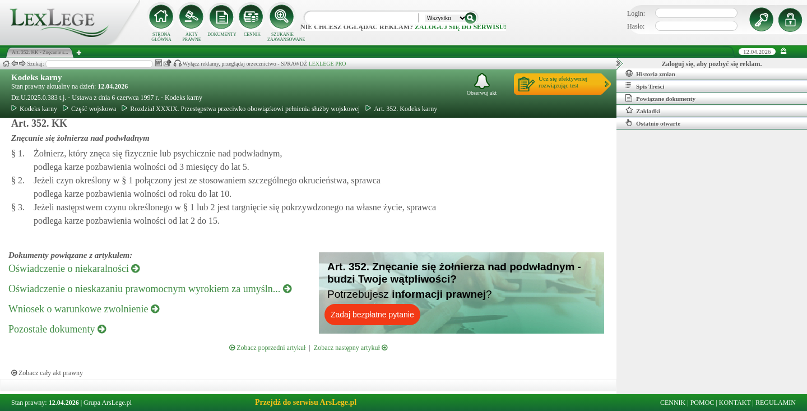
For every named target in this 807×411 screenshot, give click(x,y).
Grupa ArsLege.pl (108, 403)
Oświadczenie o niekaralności (74, 268)
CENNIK (252, 34)
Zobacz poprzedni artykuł (267, 348)
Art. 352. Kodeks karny (401, 109)
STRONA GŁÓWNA (161, 37)
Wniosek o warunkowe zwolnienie (83, 309)
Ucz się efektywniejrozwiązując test (563, 82)
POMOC (702, 403)
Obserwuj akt (482, 84)
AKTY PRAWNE (191, 37)
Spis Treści (644, 86)
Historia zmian (650, 73)
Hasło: (635, 26)
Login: (636, 13)
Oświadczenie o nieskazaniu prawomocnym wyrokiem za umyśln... (149, 288)
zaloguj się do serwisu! (460, 27)
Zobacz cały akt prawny (47, 373)
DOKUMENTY (221, 34)
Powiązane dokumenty (660, 98)
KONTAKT (735, 403)
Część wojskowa (89, 109)
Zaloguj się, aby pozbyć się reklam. (712, 64)
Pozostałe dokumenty (57, 329)
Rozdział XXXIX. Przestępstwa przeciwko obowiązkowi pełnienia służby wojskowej (241, 109)
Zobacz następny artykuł (350, 348)
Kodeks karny (36, 77)
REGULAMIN (775, 403)
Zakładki (642, 110)
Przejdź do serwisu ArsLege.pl (305, 402)
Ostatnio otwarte (652, 123)
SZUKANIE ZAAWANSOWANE (282, 37)
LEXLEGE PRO (327, 64)
